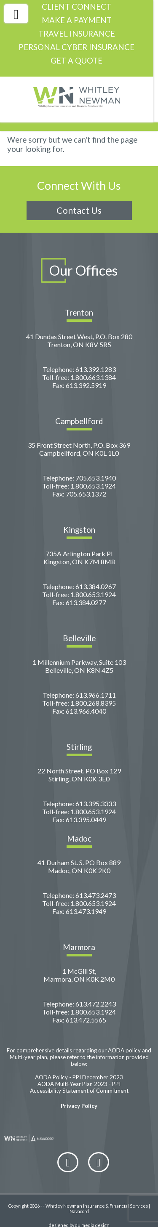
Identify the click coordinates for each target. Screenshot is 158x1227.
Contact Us (79, 201)
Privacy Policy (79, 1096)
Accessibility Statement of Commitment (79, 1081)
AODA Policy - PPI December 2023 (79, 1068)
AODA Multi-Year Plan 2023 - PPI (79, 1074)
